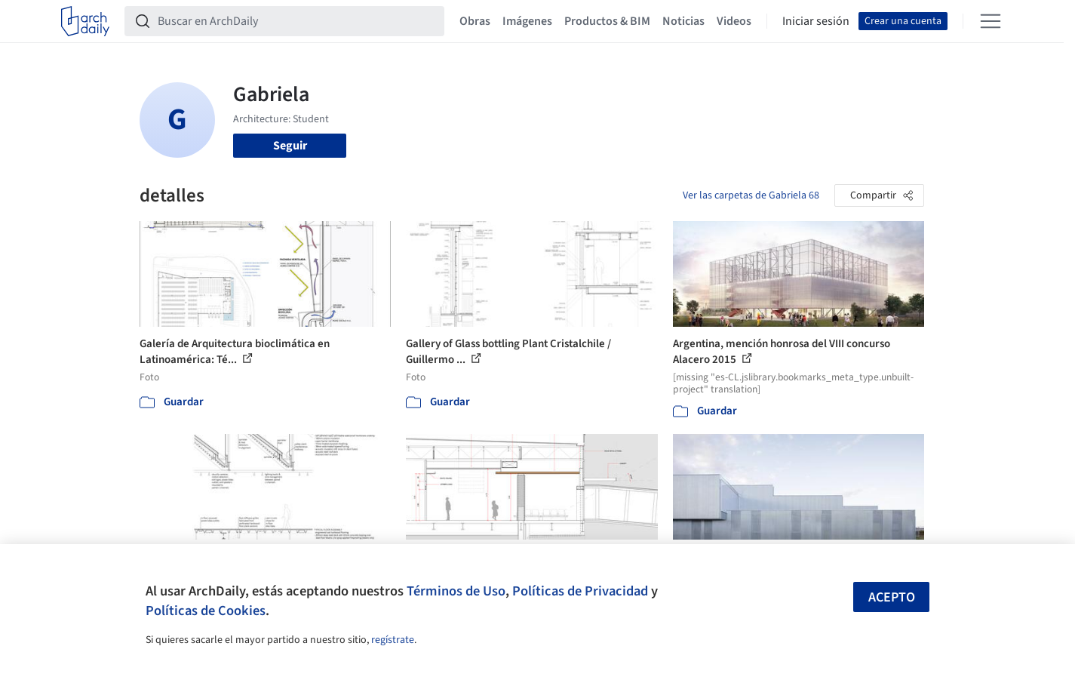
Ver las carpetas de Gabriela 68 (751, 195)
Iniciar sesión (815, 21)
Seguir (290, 145)
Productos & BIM (607, 21)
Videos (734, 21)
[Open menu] (990, 21)
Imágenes (527, 21)
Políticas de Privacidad (580, 591)
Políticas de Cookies (206, 610)
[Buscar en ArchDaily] (296, 21)
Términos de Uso (456, 591)
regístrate (392, 640)
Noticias (683, 21)
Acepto (891, 597)
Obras (474, 21)
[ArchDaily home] (85, 21)
